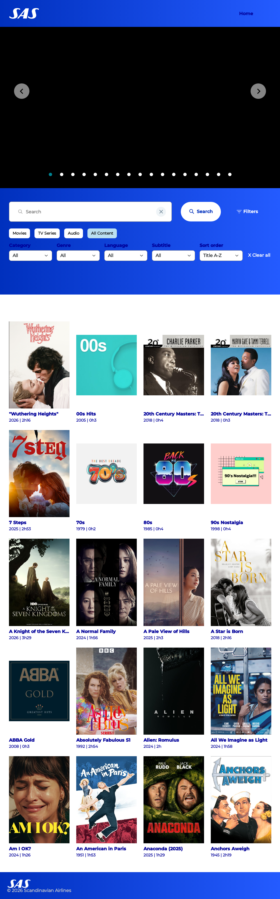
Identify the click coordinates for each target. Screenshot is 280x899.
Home (246, 13)
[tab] (50, 174)
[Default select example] (221, 255)
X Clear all (259, 255)
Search (201, 211)
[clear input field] (161, 212)
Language (116, 245)
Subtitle (161, 245)
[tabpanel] (140, 107)
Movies (19, 233)
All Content (102, 233)
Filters (247, 211)
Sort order (211, 245)
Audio (73, 233)
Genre (64, 245)
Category (20, 245)
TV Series (47, 233)
